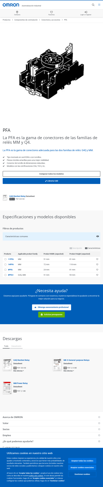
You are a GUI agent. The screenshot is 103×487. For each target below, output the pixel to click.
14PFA (11, 264)
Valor (5, 423)
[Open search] (93, 4)
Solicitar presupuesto (51, 314)
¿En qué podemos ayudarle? (18, 441)
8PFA (10, 270)
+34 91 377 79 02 (11, 447)
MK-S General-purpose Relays (76, 360)
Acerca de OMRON (13, 417)
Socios (6, 429)
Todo (6, 346)
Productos (6, 20)
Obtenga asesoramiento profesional (51, 307)
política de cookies (36, 476)
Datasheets (16, 346)
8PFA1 (11, 275)
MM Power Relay (20, 383)
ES (11, 199)
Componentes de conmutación (26, 20)
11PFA (11, 259)
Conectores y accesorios (50, 20)
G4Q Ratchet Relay (22, 196)
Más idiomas (18, 371)
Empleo (7, 435)
